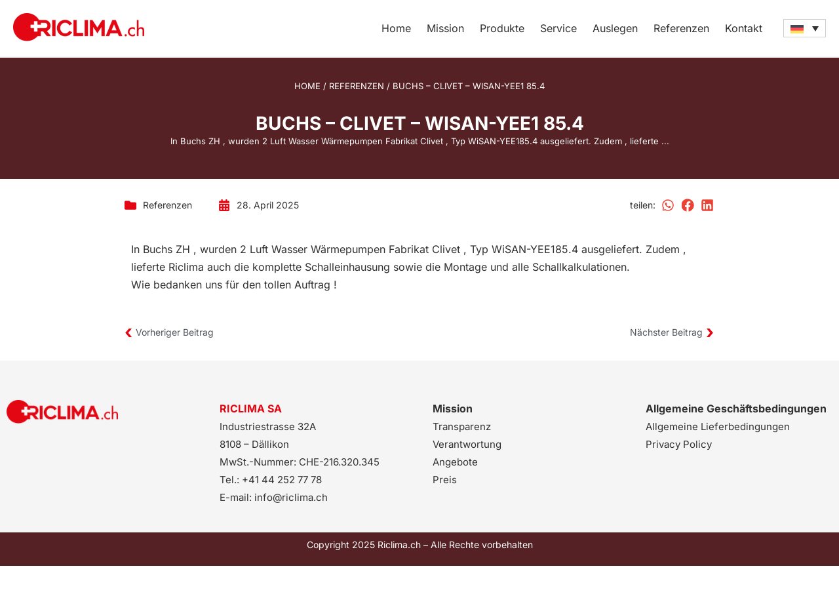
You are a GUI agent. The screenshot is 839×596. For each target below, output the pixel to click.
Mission (445, 28)
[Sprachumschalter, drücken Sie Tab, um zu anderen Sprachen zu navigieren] (804, 28)
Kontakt (743, 28)
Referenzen (681, 28)
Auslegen (615, 28)
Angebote (455, 462)
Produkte (502, 28)
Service (558, 28)
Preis (445, 479)
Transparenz (462, 426)
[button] (668, 205)
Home (396, 28)
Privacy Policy (679, 444)
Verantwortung (467, 444)
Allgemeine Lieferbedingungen (718, 426)
